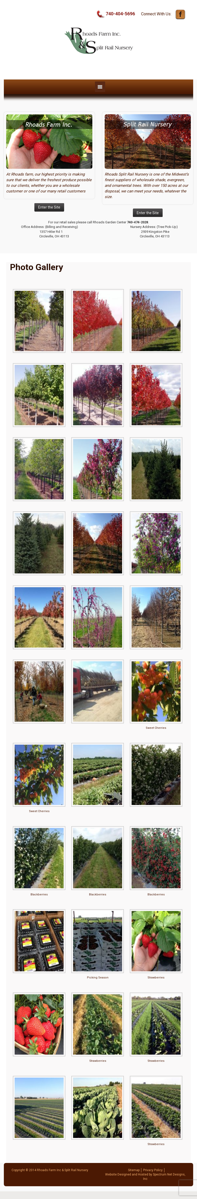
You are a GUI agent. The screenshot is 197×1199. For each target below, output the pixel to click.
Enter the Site (49, 207)
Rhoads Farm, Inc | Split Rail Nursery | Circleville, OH (98, 67)
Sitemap (134, 1170)
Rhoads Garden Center (109, 222)
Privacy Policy (153, 1170)
